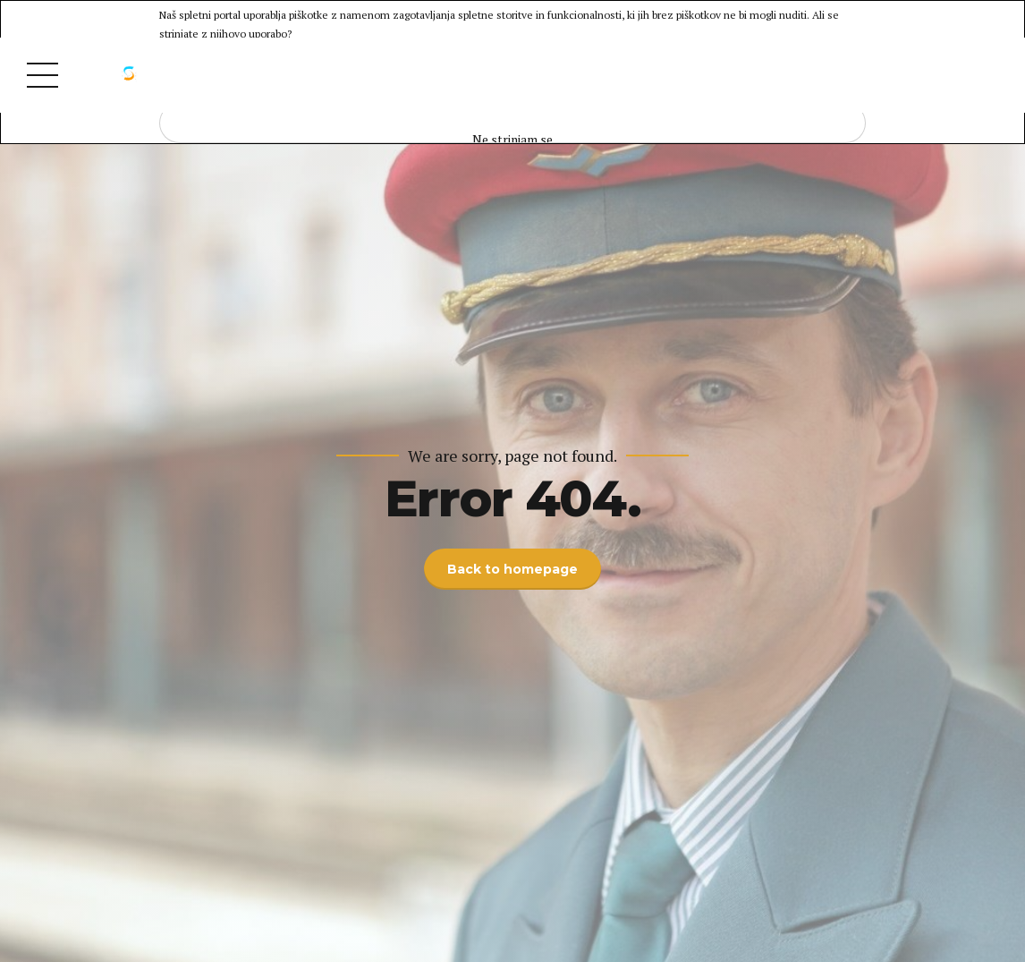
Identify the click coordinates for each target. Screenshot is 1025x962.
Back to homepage (512, 569)
